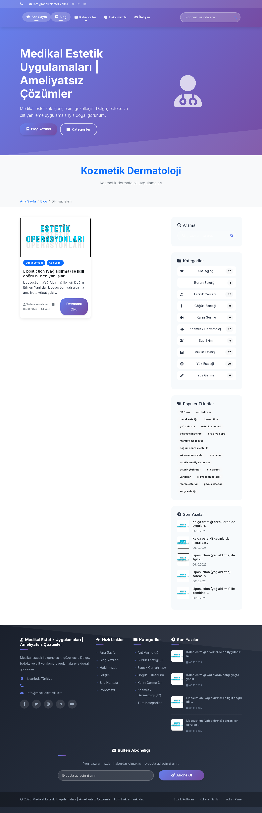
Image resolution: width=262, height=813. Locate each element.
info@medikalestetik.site (48, 4)
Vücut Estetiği (206, 352)
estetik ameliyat (211, 426)
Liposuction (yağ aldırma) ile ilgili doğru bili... (214, 700)
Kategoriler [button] (85, 17)
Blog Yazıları (37, 129)
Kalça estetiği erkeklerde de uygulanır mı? (213, 654)
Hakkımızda (115, 17)
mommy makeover (191, 440)
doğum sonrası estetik (194, 448)
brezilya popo (216, 433)
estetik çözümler (190, 469)
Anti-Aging (206, 271)
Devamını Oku (74, 306)
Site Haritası (109, 683)
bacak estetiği (188, 419)
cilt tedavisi (203, 412)
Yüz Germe (206, 375)
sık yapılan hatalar (209, 476)
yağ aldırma (187, 426)
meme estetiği (189, 483)
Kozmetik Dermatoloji (206, 329)
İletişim (142, 17)
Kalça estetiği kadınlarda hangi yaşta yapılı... (212, 677)
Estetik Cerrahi (206, 294)
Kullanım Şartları (210, 799)
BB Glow (185, 412)
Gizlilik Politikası (184, 799)
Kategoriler (78, 129)
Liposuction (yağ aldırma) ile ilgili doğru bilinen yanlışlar (53, 273)
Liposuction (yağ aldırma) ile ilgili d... (213, 557)
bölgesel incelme (191, 433)
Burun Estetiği (213, 283)
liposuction (211, 419)
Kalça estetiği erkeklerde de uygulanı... (213, 524)
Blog (61, 17)
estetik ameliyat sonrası (195, 462)
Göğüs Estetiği (206, 306)
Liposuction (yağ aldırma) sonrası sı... (211, 574)
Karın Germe (206, 317)
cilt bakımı (213, 469)
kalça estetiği (188, 491)
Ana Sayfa (36, 17)
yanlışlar (185, 476)
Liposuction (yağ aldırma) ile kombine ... (213, 591)
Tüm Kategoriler (149, 703)
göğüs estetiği (213, 483)
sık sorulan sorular (192, 455)
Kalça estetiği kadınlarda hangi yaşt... (211, 540)
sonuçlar (215, 455)
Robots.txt (107, 690)
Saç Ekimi (206, 340)
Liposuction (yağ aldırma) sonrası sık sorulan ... (212, 722)
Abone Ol (181, 775)
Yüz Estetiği (206, 364)
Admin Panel (234, 799)
